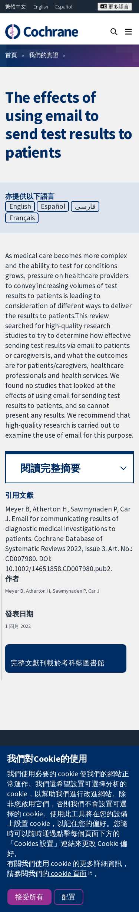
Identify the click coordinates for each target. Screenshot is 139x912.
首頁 (11, 55)
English (40, 6)
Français (22, 217)
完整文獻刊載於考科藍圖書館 (58, 662)
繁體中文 (15, 6)
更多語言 (114, 6)
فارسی (85, 206)
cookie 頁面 (68, 873)
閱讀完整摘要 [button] (50, 468)
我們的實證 (44, 55)
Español (63, 6)
